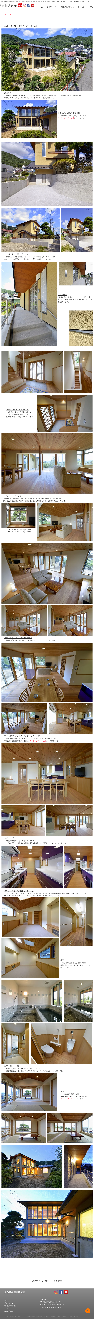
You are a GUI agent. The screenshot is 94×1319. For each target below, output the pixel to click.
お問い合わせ (8, 1311)
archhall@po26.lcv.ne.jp (53, 1307)
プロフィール (8, 1303)
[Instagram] (25, 5)
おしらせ (7, 1308)
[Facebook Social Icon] (28, 5)
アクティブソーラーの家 (66, 118)
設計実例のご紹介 (10, 1306)
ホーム (6, 1300)
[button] (52, 7)
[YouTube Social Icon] (32, 5)
